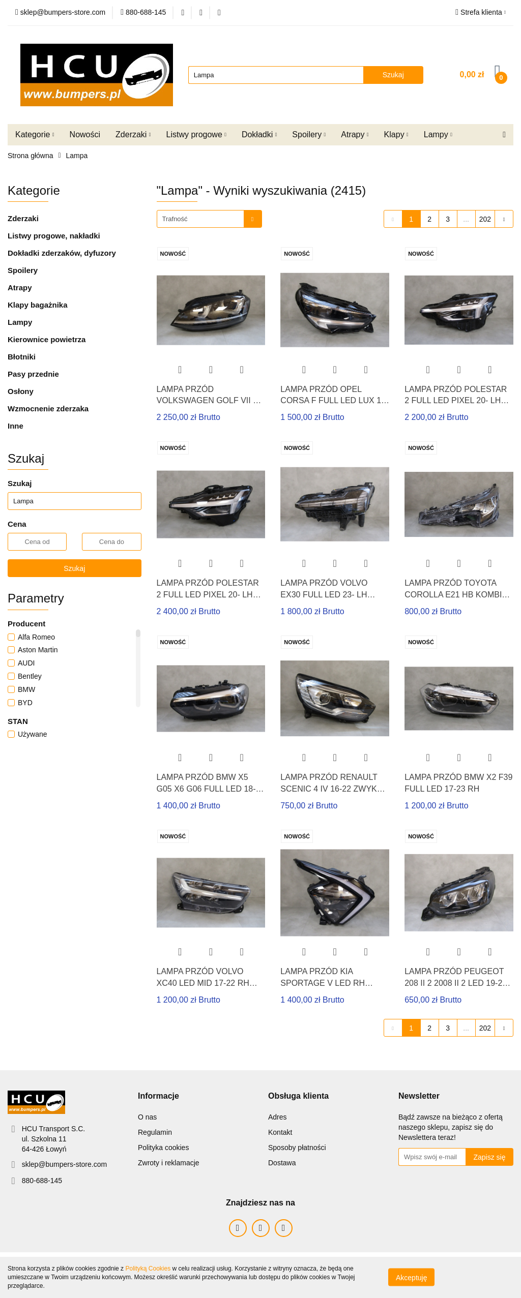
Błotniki (22, 356)
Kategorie (34, 134)
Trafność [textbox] (175, 219)
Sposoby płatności (297, 1147)
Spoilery (309, 134)
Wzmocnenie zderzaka (48, 408)
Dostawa (282, 1163)
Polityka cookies (163, 1147)
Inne (15, 425)
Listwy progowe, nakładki (54, 235)
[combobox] (209, 219)
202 (485, 219)
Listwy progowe (196, 134)
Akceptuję (411, 1278)
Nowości (85, 134)
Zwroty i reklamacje (168, 1163)
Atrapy (354, 134)
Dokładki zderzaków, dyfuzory (62, 253)
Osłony (21, 391)
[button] (158, 1096)
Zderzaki (133, 134)
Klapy (396, 134)
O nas (147, 1117)
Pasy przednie (33, 374)
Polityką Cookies (147, 1268)
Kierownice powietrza (46, 339)
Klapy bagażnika (38, 304)
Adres (277, 1117)
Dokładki (259, 134)
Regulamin (155, 1132)
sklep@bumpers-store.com (64, 1164)
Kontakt (280, 1132)
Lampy (438, 134)
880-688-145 (42, 1180)
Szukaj (74, 568)
